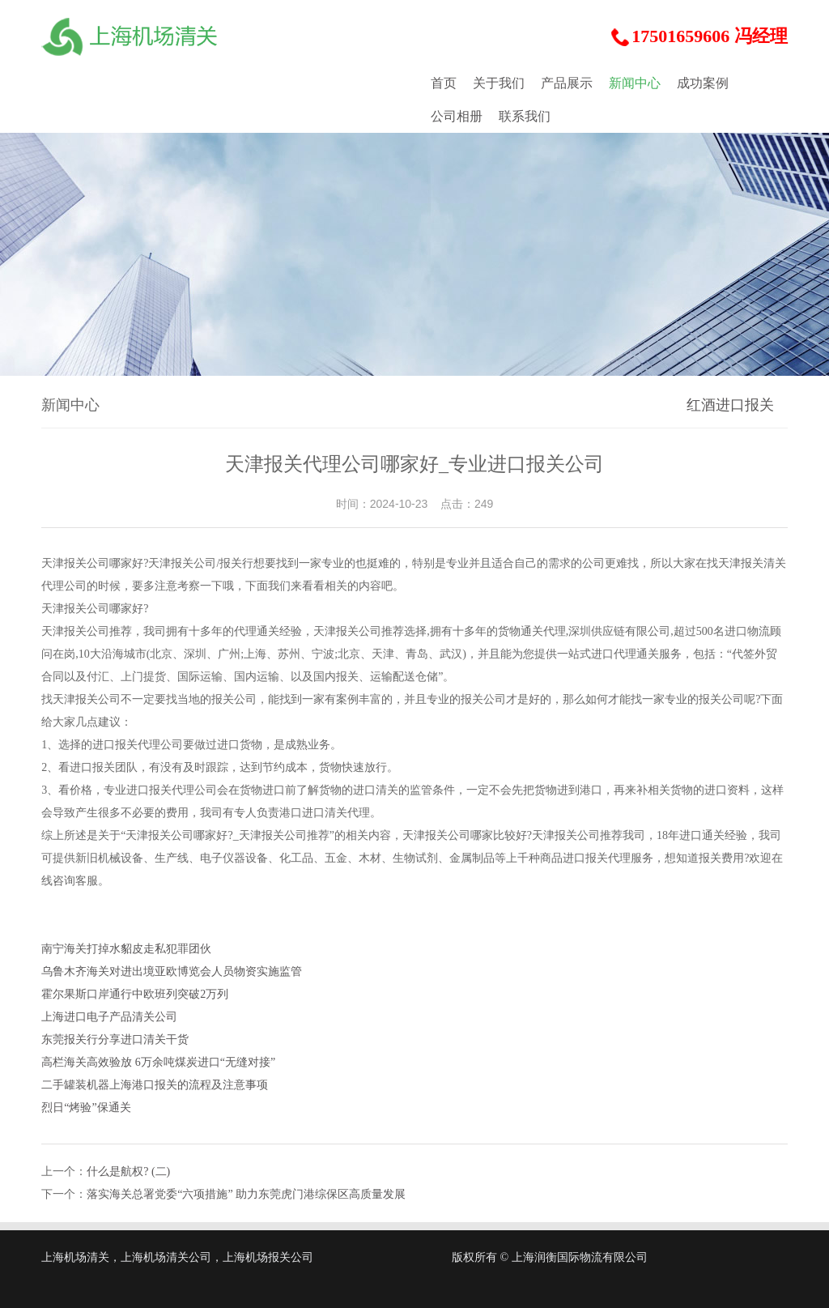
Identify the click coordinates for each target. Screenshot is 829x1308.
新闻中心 (635, 83)
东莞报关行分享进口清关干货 (115, 1039)
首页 (444, 83)
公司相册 (457, 116)
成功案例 (703, 83)
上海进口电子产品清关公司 (109, 1017)
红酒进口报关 (730, 405)
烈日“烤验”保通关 (85, 1107)
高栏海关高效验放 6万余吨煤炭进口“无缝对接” (158, 1062)
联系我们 (525, 116)
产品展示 (567, 83)
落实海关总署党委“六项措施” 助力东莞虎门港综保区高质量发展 (246, 1194)
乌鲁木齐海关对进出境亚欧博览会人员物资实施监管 (171, 971)
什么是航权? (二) (128, 1171)
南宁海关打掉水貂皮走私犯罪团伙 (126, 949)
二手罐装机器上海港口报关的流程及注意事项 (154, 1085)
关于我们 (499, 83)
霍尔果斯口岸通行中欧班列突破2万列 (134, 994)
